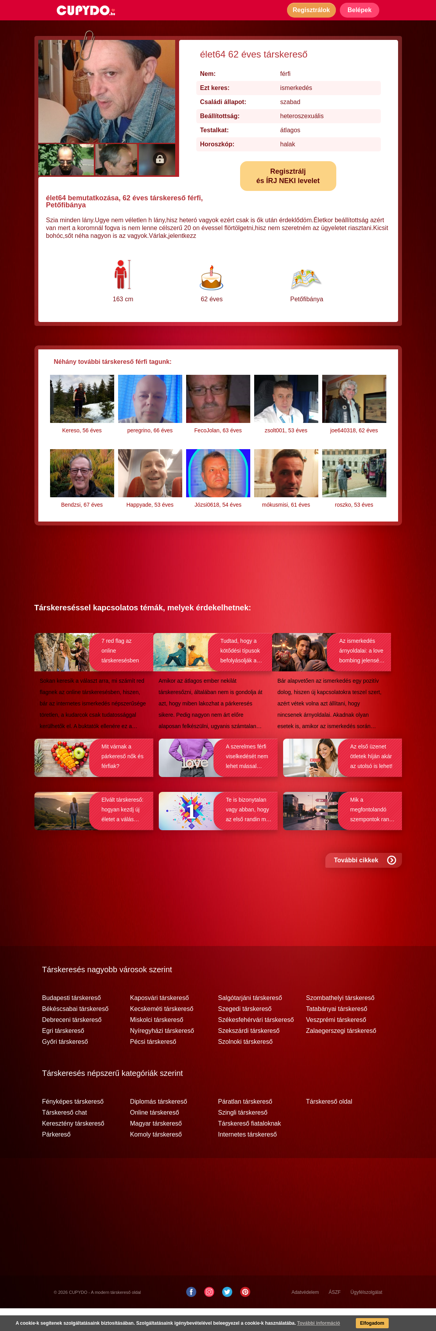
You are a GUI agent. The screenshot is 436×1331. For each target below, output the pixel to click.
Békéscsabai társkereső (75, 1032)
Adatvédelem (305, 1315)
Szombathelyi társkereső (340, 1021)
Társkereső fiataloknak (249, 1146)
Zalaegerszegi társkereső (341, 1053)
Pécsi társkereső (153, 1064)
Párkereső (56, 1157)
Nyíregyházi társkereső (162, 1053)
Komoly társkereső (156, 1157)
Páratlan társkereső (245, 1124)
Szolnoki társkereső (245, 1064)
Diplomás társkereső (158, 1124)
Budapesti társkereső (71, 1021)
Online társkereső (154, 1135)
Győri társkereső (65, 1064)
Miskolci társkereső (156, 1043)
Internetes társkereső (247, 1157)
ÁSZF (334, 1315)
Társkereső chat (64, 1135)
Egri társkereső (63, 1053)
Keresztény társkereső (73, 1146)
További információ (318, 1323)
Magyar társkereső (156, 1146)
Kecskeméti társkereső (162, 1032)
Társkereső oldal (329, 1124)
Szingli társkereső (242, 1135)
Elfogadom (372, 1323)
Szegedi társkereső (245, 1032)
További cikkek (365, 882)
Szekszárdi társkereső (249, 1053)
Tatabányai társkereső (337, 1032)
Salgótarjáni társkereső (250, 1021)
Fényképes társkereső (73, 1124)
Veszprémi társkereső (336, 1043)
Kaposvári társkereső (159, 1021)
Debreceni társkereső (72, 1043)
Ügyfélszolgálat (366, 1315)
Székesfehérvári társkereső (256, 1043)
